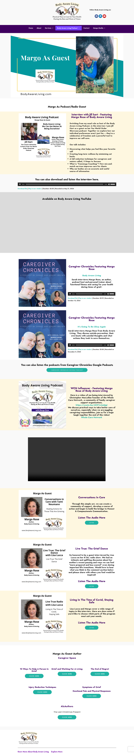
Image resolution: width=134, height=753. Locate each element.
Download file (22, 188)
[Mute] (109, 184)
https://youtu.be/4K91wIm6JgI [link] (91, 404)
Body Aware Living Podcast (68, 28)
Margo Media (99, 28)
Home (31, 28)
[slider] (64, 184)
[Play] (20, 184)
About (39, 28)
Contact (86, 28)
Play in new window (34, 188)
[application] (67, 184)
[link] (91, 417)
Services (49, 28)
